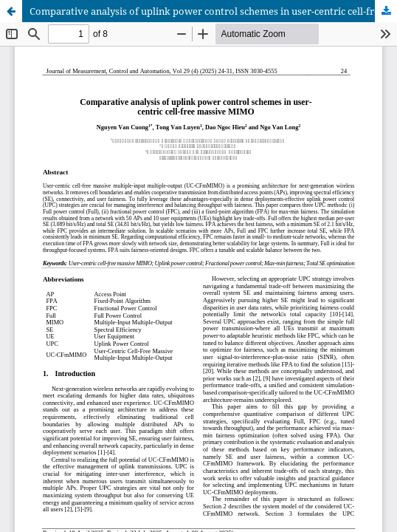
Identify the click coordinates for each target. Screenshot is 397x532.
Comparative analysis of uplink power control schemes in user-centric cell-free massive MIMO (213, 11)
